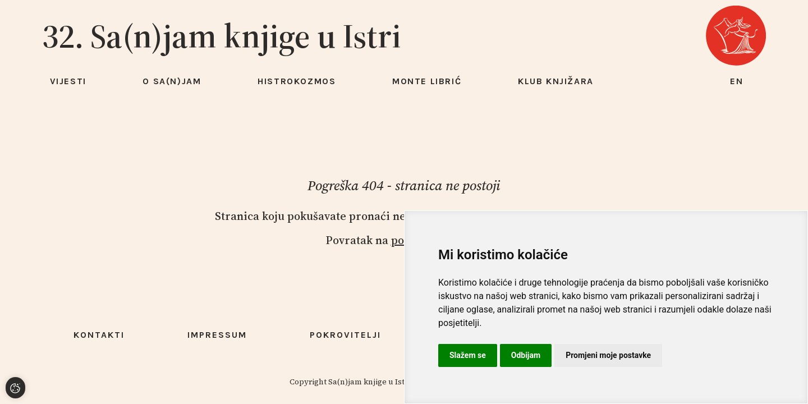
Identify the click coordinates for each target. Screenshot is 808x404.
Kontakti (99, 334)
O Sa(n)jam (172, 81)
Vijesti (68, 81)
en (736, 81)
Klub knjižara (556, 81)
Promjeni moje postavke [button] (608, 355)
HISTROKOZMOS (297, 81)
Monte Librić (426, 81)
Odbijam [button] (525, 355)
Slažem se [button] (467, 355)
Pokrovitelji (345, 334)
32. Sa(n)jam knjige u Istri (221, 36)
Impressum (217, 334)
